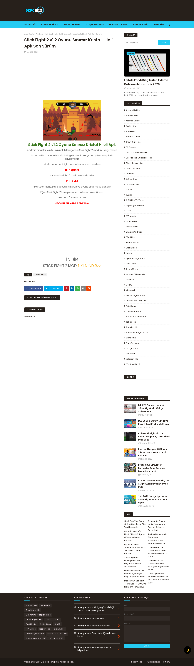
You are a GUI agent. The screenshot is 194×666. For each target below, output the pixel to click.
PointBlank (131, 306)
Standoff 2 (131, 337)
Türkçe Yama (132, 348)
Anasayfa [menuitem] (30, 24)
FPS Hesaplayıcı (153, 662)
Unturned (130, 353)
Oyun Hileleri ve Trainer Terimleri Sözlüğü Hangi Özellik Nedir (158, 565)
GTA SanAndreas (134, 231)
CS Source (131, 147)
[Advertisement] (72, 74)
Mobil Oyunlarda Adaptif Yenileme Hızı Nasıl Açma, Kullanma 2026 (158, 578)
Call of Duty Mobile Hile (137, 152)
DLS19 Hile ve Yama (135, 200)
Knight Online (132, 269)
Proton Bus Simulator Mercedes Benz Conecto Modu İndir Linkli (151, 468)
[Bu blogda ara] (141, 42)
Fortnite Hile (131, 221)
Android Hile (41, 34)
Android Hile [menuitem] (48, 24)
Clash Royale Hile (134, 163)
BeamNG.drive (133, 136)
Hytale (129, 253)
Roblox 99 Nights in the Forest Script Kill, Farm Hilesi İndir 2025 (154, 436)
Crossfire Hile (132, 184)
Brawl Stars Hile (133, 141)
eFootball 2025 (133, 364)
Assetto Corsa (133, 120)
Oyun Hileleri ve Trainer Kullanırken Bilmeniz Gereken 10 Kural (157, 552)
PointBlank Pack (133, 311)
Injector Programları (135, 258)
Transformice (132, 343)
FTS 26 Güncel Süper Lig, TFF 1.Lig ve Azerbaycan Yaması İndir (153, 483)
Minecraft (130, 290)
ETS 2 (128, 210)
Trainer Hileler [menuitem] (71, 24)
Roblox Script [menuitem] (141, 24)
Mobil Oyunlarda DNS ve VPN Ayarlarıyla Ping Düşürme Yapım (134, 573)
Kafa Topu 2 (131, 263)
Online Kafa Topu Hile (136, 300)
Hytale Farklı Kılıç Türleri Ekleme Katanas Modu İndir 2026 (146, 82)
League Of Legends (135, 274)
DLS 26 (129, 194)
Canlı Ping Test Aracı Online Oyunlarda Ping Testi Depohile (135, 524)
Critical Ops (131, 179)
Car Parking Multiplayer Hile (139, 157)
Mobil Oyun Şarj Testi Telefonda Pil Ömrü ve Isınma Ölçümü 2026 (135, 583)
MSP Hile (130, 279)
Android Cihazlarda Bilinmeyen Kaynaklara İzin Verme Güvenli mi (157, 539)
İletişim (166, 662)
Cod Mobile (31, 624)
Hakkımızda (136, 662)
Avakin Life (131, 126)
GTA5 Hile (130, 237)
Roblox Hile (131, 321)
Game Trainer (132, 242)
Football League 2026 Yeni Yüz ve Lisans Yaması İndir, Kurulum (152, 452)
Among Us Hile (133, 110)
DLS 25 (129, 189)
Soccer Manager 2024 (137, 332)
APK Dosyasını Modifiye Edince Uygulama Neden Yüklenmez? (133, 562)
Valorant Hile (132, 358)
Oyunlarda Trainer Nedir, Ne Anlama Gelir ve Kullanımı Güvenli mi (157, 526)
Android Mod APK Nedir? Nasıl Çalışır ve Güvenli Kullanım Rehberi (134, 536)
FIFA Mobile (131, 216)
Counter (130, 173)
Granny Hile (131, 247)
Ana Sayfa (29, 34)
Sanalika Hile (132, 327)
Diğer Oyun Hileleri (135, 205)
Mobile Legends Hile (135, 295)
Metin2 (129, 284)
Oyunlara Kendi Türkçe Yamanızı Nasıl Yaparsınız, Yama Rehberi (135, 549)
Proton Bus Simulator (136, 316)
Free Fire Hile (132, 226)
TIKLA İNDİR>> (89, 265)
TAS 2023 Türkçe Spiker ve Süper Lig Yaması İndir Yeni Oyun (152, 499)
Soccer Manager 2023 (36, 638)
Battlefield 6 (131, 131)
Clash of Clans (133, 168)
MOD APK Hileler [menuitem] (119, 24)
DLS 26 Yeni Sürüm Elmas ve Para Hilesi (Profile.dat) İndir (154, 422)
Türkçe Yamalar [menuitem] (94, 24)
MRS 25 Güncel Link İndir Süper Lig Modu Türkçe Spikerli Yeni (151, 408)
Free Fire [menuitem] (159, 24)
